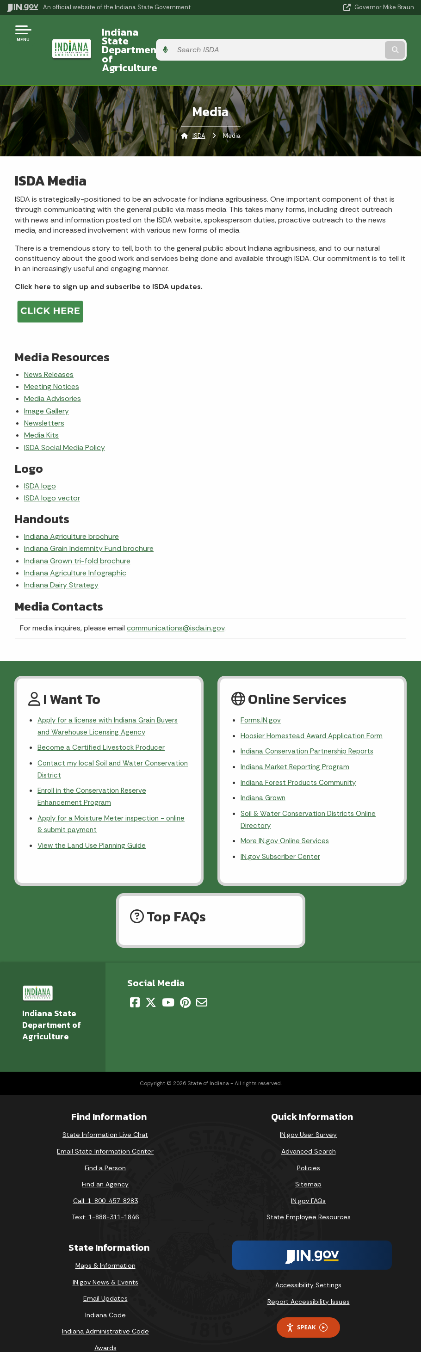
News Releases (49, 347)
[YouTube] (168, 982)
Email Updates (105, 1279)
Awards (105, 1328)
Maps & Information (105, 1246)
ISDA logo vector (52, 471)
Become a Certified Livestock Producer (102, 723)
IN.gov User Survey (308, 1115)
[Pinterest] (185, 982)
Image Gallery (46, 384)
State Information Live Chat (105, 1115)
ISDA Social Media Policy (64, 421)
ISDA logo (40, 459)
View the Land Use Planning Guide (94, 826)
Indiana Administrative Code (105, 1312)
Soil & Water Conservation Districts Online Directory (311, 798)
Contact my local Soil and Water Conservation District (91, 746)
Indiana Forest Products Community (301, 759)
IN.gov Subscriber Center (282, 837)
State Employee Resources (308, 1197)
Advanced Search (308, 1132)
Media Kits (41, 409)
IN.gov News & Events (105, 1263)
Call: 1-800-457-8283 (105, 1181)
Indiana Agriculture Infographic (75, 546)
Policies (308, 1148)
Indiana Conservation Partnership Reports (311, 727)
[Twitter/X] (150, 982)
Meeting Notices (51, 359)
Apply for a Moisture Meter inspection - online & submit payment (104, 803)
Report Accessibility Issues (308, 1282)
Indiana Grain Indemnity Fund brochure (89, 522)
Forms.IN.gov (261, 694)
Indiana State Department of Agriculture (160, 36)
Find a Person (105, 1148)
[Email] (201, 982)
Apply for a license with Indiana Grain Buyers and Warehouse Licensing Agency (111, 701)
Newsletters (44, 396)
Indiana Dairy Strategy (61, 558)
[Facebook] (135, 982)
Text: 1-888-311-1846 (105, 1197)
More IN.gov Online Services (286, 821)
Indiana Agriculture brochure (71, 509)
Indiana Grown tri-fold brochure (77, 534)
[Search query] (353, 37)
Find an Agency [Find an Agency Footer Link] (105, 1165)
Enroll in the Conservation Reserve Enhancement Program (94, 775)
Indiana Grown (265, 776)
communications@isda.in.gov (175, 601)
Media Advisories (52, 372)
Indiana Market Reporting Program (297, 743)
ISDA (198, 109)
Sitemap (308, 1165)
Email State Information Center (105, 1132)
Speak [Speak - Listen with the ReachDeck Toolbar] (307, 1307)
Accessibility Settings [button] (308, 1265)
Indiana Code (105, 1295)
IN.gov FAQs (308, 1181)
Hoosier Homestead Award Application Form (315, 711)
